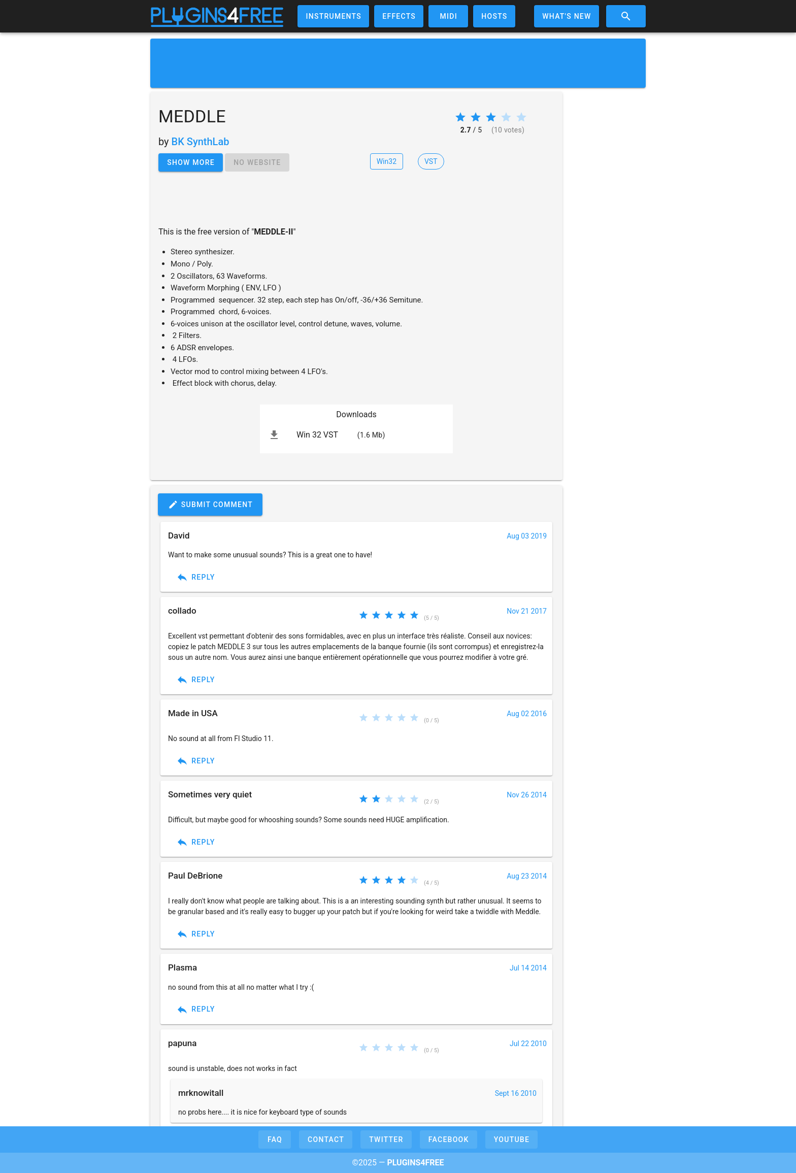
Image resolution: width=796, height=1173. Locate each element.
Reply (195, 577)
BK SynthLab (200, 142)
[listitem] (356, 435)
